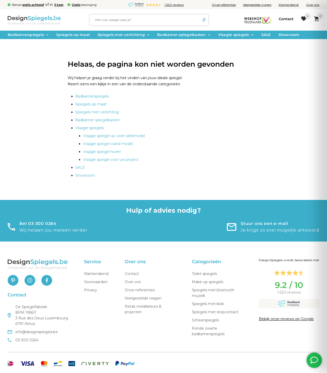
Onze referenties (224, 5)
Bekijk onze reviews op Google (286, 319)
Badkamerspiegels (28, 34)
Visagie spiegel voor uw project (110, 159)
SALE (266, 34)
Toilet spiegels (204, 273)
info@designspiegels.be (33, 332)
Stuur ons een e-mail (264, 223)
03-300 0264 (23, 340)
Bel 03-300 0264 (37, 223)
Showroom (288, 34)
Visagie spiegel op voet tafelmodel (114, 136)
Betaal (28, 5)
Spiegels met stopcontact (215, 312)
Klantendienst (289, 5)
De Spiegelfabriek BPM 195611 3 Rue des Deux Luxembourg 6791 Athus (38, 315)
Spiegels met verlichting (123, 34)
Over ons (312, 5)
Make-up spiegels (207, 282)
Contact (132, 273)
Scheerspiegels (205, 320)
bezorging (84, 5)
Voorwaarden (96, 282)
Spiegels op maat (73, 34)
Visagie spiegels (236, 34)
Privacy (90, 290)
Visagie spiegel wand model (108, 143)
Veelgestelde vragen (257, 5)
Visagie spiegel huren (102, 151)
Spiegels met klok (208, 304)
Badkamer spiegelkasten (184, 34)
